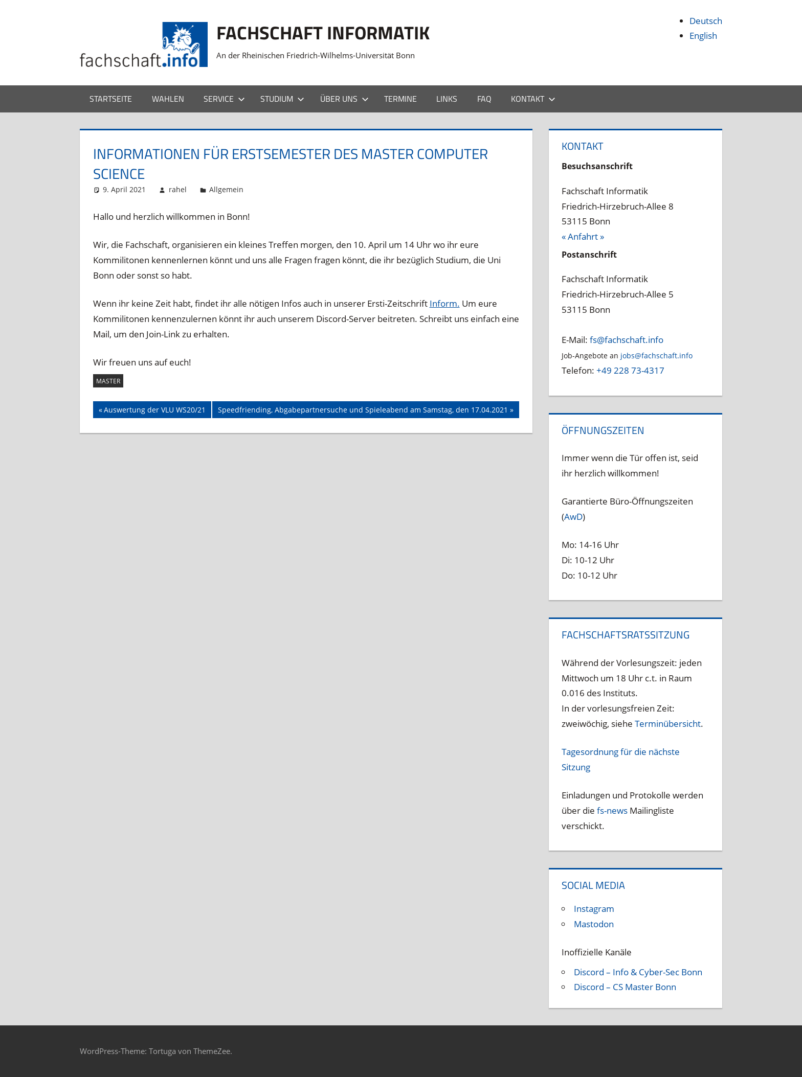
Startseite (111, 99)
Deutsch (705, 21)
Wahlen (168, 99)
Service (224, 99)
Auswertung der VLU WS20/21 (154, 411)
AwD (573, 516)
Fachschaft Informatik (323, 32)
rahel (178, 189)
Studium (282, 99)
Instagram (594, 908)
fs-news (612, 810)
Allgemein (226, 189)
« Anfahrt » (583, 236)
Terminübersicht (668, 723)
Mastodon (594, 924)
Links (446, 99)
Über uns (344, 99)
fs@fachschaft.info (626, 340)
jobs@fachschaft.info (656, 355)
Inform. (445, 303)
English (703, 35)
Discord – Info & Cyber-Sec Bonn (638, 972)
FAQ (484, 99)
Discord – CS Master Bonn (625, 987)
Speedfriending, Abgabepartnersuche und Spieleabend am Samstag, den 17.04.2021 (362, 411)
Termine (400, 99)
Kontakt (533, 99)
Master (108, 381)
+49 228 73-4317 (630, 370)
